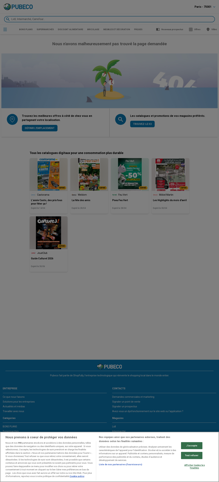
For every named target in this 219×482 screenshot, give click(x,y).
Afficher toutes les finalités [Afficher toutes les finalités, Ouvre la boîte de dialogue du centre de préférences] (194, 466)
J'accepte (191, 445)
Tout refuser (192, 455)
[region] (109, 457)
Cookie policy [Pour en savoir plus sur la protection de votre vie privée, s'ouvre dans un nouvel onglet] (77, 476)
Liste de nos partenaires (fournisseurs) (120, 464)
